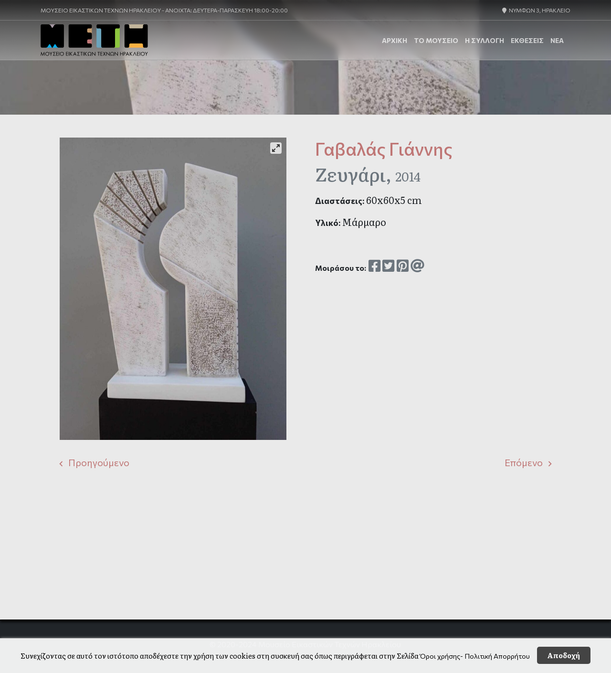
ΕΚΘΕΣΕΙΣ (527, 40)
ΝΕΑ (557, 40)
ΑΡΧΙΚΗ (394, 40)
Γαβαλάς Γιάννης (384, 149)
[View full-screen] (276, 148)
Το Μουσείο (436, 40)
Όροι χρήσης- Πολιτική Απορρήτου (475, 656)
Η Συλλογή (484, 40)
